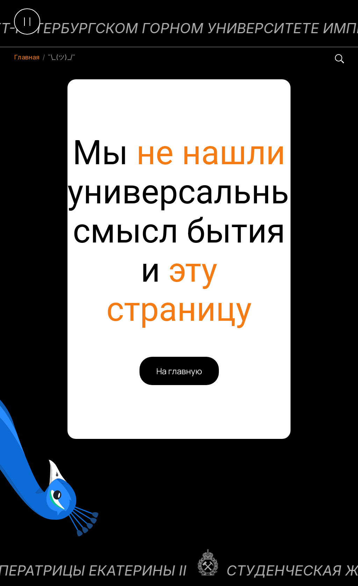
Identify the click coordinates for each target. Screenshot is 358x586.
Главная (27, 57)
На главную (179, 371)
